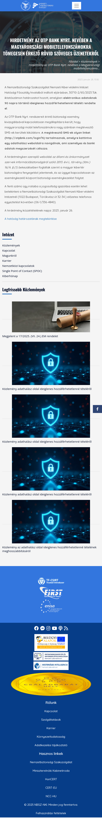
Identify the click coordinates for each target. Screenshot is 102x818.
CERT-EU (51, 787)
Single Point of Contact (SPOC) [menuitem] (22, 271)
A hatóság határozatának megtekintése (31, 219)
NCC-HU (51, 796)
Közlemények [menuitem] (11, 245)
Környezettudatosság (51, 736)
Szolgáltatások (51, 719)
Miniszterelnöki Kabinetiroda (51, 770)
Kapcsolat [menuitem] (8, 250)
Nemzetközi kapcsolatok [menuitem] (18, 266)
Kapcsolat (51, 711)
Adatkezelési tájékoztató (51, 745)
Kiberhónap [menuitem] (10, 276)
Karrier (51, 728)
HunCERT (51, 779)
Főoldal (73, 61)
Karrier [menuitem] (6, 261)
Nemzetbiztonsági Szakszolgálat (51, 762)
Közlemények (89, 61)
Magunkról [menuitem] (9, 255)
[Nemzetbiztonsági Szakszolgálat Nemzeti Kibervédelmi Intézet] (37, 5)
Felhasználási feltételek (51, 813)
